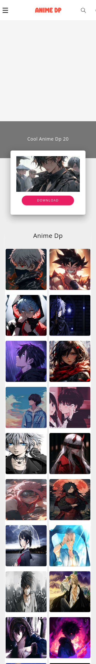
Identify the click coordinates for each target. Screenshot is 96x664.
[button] (5, 10)
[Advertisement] (48, 71)
